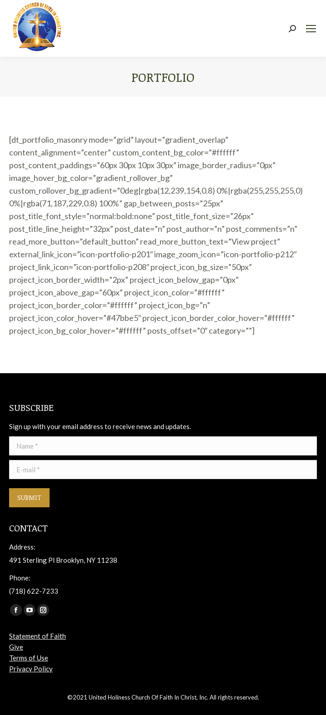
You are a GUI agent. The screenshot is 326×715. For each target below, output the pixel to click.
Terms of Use (28, 658)
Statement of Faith (37, 636)
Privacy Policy (31, 669)
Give (16, 647)
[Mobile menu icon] (311, 29)
